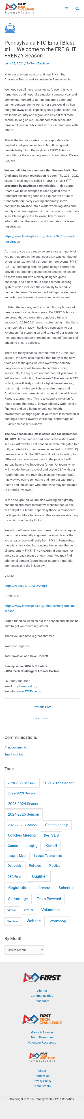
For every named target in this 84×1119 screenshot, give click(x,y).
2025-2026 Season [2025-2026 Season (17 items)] (22, 825)
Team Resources (42, 1037)
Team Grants (42, 1086)
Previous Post (42, 707)
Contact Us (42, 1076)
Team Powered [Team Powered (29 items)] (49, 899)
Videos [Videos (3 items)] (11, 910)
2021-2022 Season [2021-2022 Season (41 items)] (58, 783)
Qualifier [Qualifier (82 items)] (39, 876)
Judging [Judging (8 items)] (31, 846)
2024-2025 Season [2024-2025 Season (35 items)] (23, 814)
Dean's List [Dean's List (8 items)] (51, 835)
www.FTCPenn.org (29, 691)
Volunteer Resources (42, 1042)
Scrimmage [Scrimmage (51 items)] (18, 898)
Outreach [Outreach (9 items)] (14, 866)
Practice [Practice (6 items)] (54, 865)
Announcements (15, 747)
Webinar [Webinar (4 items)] (12, 921)
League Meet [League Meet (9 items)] (17, 856)
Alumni (42, 990)
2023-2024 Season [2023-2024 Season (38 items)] (23, 803)
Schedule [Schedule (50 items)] (66, 887)
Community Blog (42, 995)
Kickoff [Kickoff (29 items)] (51, 846)
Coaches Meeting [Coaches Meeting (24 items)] (22, 835)
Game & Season (42, 1032)
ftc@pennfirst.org (25, 686)
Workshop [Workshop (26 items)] (58, 921)
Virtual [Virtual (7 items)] (28, 910)
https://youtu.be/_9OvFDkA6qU (25, 585)
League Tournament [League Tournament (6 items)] (48, 855)
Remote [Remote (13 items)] (44, 888)
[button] (77, 9)
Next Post (42, 718)
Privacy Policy (41, 1081)
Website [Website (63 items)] (34, 921)
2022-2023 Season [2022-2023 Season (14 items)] (22, 793)
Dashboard (41, 1001)
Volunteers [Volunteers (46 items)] (50, 909)
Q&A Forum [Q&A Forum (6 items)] (16, 876)
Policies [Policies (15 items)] (35, 866)
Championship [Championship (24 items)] (56, 825)
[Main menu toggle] (66, 8)
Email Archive (13, 754)
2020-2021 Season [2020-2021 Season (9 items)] (21, 783)
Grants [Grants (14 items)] (13, 846)
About (42, 1070)
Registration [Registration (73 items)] (19, 887)
